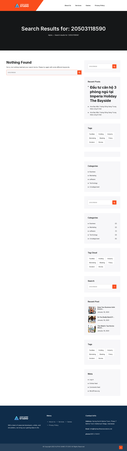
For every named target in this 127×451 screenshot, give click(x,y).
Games (88, 5)
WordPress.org (95, 391)
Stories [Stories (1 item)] (100, 142)
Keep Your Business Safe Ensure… (106, 308)
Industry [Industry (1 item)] (110, 134)
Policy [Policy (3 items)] (111, 138)
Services (79, 5)
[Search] (114, 287)
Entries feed (93, 383)
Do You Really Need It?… (105, 317)
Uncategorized (94, 187)
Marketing (93, 175)
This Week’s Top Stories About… (105, 327)
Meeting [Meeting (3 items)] (102, 138)
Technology (93, 183)
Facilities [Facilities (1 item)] (92, 134)
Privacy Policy (100, 5)
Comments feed (95, 387)
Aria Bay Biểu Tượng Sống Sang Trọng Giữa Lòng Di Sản (103, 108)
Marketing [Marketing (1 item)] (92, 138)
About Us (68, 5)
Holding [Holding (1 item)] (101, 134)
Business (92, 172)
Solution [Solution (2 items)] (92, 142)
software (92, 179)
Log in (92, 379)
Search (91, 281)
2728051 (97, 434)
